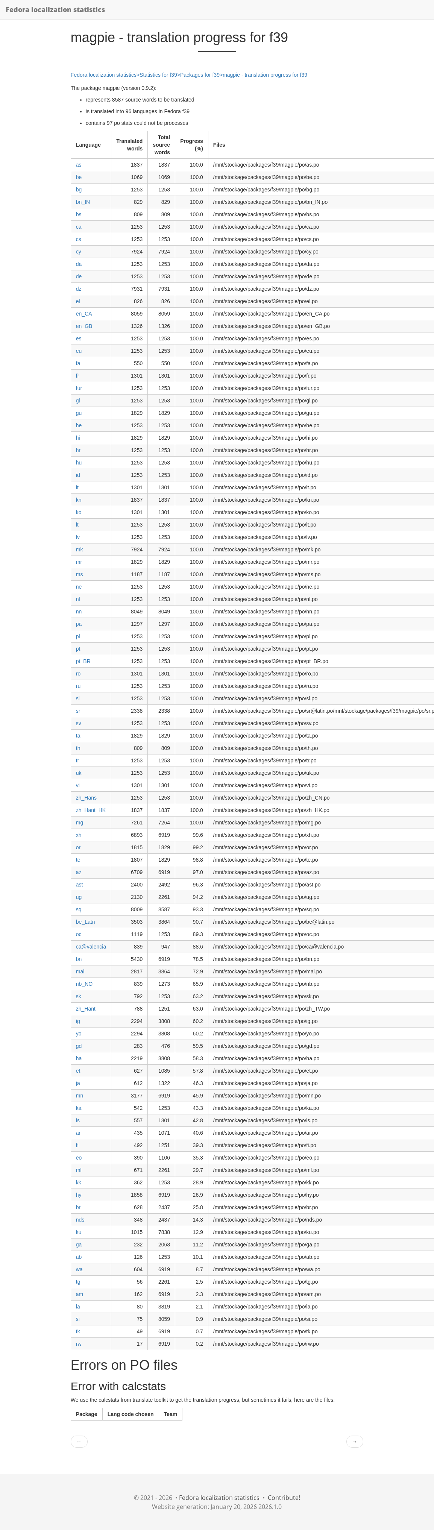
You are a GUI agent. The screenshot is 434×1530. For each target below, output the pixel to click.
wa (79, 1269)
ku (79, 1232)
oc (79, 934)
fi (77, 1145)
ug (79, 897)
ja (78, 1083)
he (79, 425)
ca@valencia (91, 947)
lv (78, 537)
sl (78, 698)
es (79, 338)
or (78, 847)
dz (79, 289)
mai (80, 971)
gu (79, 413)
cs (78, 239)
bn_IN (83, 202)
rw (79, 1344)
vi (78, 785)
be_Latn (85, 922)
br (78, 1207)
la (78, 1307)
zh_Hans (86, 798)
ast (79, 885)
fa (78, 363)
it (77, 487)
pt (78, 649)
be (79, 177)
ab (79, 1257)
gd (79, 1046)
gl (78, 401)
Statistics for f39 (158, 75)
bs (79, 214)
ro (78, 674)
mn (79, 1096)
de (79, 276)
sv (78, 723)
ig (78, 1021)
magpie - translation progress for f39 (265, 75)
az (79, 872)
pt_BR (83, 661)
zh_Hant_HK (91, 810)
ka (79, 1108)
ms (79, 574)
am (79, 1294)
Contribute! (284, 1498)
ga (79, 1245)
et (78, 1071)
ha (79, 1058)
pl (78, 636)
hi (78, 438)
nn (79, 612)
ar (78, 1133)
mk (79, 549)
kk (78, 1182)
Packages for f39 (200, 75)
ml (79, 1170)
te (78, 860)
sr (78, 711)
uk (79, 773)
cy (78, 252)
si (78, 1319)
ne (79, 587)
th (78, 748)
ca (79, 227)
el (78, 301)
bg (79, 190)
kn (79, 500)
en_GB (84, 326)
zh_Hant (86, 1009)
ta (78, 736)
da (79, 264)
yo (79, 1034)
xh (79, 835)
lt (77, 525)
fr (77, 376)
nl (78, 599)
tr (77, 760)
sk (78, 996)
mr (79, 562)
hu (79, 463)
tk (78, 1331)
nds (80, 1220)
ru (78, 686)
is (78, 1120)
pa (79, 624)
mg (79, 823)
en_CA (84, 314)
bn (79, 959)
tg (78, 1282)
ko (79, 512)
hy (79, 1195)
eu (79, 351)
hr (78, 450)
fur (79, 388)
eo (79, 1158)
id (78, 475)
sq (79, 909)
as (79, 165)
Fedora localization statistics (55, 9)
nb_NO (84, 984)
